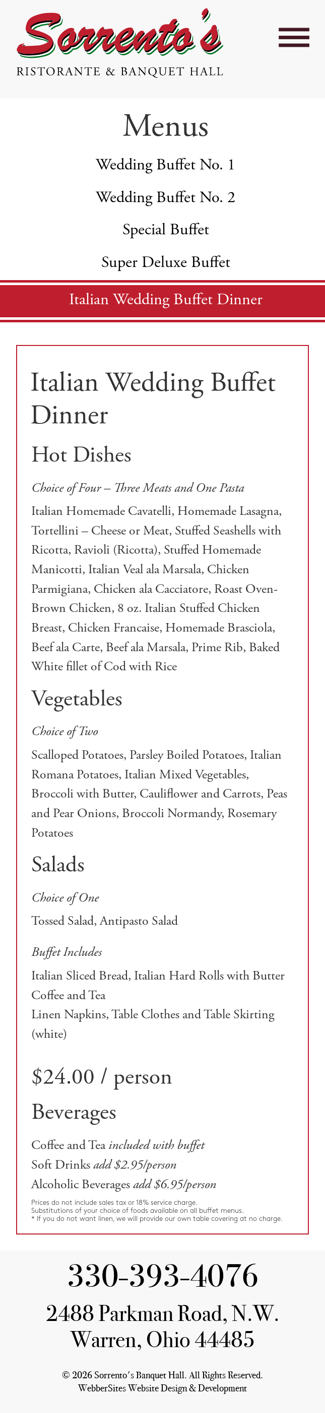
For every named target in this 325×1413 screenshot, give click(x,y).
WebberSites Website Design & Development (162, 1388)
